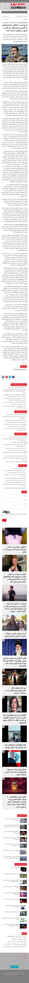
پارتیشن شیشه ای (11, 941)
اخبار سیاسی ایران (19, 16)
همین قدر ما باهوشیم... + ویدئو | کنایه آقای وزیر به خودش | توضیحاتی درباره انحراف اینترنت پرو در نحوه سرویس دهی (16, 801)
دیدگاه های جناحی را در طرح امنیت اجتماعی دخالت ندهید (15, 480)
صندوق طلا (14, 939)
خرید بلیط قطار (23, 946)
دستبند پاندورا (18, 936)
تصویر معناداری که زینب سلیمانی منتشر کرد (17, 442)
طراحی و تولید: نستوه (15, 976)
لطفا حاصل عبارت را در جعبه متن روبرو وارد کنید (17, 514)
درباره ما (24, 954)
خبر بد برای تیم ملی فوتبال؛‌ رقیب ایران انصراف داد (16, 450)
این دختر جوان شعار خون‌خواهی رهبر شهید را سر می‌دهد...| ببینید (16, 690)
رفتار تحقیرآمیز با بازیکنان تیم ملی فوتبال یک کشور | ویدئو (15, 746)
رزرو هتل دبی (15, 946)
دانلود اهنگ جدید (7, 944)
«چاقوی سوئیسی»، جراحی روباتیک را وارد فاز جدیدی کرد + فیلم (15, 549)
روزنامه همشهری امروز (24, 1)
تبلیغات (24, 958)
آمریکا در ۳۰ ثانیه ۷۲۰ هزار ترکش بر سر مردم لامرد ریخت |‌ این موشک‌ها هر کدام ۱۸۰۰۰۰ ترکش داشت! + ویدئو (15, 607)
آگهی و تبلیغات (8, 1)
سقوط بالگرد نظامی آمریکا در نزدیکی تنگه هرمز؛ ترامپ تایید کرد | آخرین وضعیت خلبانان (11, 857)
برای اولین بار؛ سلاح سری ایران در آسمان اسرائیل (17, 387)
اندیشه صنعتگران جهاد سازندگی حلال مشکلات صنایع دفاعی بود (14, 488)
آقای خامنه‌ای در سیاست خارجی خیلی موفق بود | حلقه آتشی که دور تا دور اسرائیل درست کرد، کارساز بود (14, 662)
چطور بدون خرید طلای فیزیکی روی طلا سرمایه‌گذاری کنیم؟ (12, 906)
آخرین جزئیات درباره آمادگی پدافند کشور (18, 404)
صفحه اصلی (25, 16)
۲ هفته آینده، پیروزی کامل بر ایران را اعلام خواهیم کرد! (15, 414)
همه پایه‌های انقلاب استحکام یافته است (18, 468)
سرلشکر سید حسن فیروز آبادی (20, 369)
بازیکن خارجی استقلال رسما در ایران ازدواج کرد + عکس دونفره (14, 420)
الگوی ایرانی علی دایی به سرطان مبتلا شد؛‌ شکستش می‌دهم (15, 424)
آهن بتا (24, 936)
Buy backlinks (11, 936)
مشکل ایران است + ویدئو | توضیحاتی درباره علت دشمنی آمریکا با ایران (15, 772)
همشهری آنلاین (18, 6)
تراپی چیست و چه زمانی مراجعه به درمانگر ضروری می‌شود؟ (10, 918)
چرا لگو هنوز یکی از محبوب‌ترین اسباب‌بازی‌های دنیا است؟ (11, 887)
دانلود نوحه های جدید (21, 941)
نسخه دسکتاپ (14, 966)
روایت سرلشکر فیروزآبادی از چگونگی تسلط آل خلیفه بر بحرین (15, 482)
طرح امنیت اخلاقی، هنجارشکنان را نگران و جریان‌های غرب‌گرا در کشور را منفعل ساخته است (14, 28)
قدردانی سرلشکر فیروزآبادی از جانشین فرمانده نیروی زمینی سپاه (14, 470)
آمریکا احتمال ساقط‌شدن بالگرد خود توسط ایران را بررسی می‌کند (14, 402)
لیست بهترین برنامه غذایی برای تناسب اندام (11, 911)
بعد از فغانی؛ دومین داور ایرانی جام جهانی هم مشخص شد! (15, 422)
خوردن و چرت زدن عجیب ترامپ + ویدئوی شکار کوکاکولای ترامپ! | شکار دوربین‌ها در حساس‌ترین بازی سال (14, 578)
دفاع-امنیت (24, 19)
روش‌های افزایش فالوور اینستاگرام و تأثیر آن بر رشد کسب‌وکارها (11, 893)
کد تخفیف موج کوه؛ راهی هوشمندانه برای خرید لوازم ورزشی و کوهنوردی (11, 881)
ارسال (4, 520)
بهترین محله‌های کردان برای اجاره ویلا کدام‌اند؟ (11, 874)
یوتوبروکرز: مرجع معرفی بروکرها (19, 944)
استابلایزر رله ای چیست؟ (15, 867)
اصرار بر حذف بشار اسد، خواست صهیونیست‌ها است (16, 472)
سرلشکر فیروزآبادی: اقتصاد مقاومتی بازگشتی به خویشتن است (14, 478)
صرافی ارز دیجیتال (22, 939)
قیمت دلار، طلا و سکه (22, 956)
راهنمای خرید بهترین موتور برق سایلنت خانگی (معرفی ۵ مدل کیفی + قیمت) (11, 925)
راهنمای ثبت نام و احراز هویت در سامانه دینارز (11, 899)
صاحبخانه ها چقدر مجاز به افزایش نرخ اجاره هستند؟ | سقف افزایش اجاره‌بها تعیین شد (11, 825)
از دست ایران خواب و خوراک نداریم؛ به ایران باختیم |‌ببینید (15, 635)
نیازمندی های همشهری (16, 1)
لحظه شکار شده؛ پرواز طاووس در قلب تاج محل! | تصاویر (15, 461)
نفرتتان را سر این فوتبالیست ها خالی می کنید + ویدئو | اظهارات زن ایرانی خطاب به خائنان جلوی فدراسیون (14, 719)
